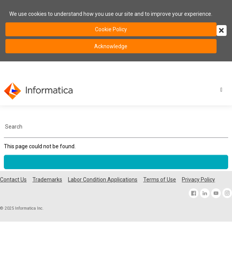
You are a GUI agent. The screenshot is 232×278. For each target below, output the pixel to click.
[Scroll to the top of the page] (116, 162)
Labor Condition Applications (102, 179)
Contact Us (13, 179)
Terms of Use (159, 179)
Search (13, 127)
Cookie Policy (111, 29)
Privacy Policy (198, 179)
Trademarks (47, 179)
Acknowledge (110, 46)
